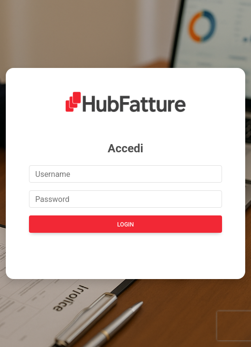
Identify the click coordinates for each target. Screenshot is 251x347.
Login (125, 224)
